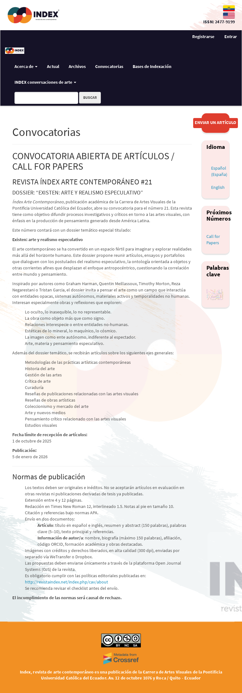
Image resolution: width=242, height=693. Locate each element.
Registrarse (203, 36)
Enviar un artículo (215, 122)
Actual (53, 66)
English (218, 187)
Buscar (90, 97)
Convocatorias (109, 66)
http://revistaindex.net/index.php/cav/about (66, 582)
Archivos (77, 66)
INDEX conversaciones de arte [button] (45, 82)
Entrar (230, 36)
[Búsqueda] (46, 98)
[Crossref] (121, 658)
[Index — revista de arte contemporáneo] (102, 15)
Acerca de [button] (25, 66)
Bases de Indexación (152, 66)
